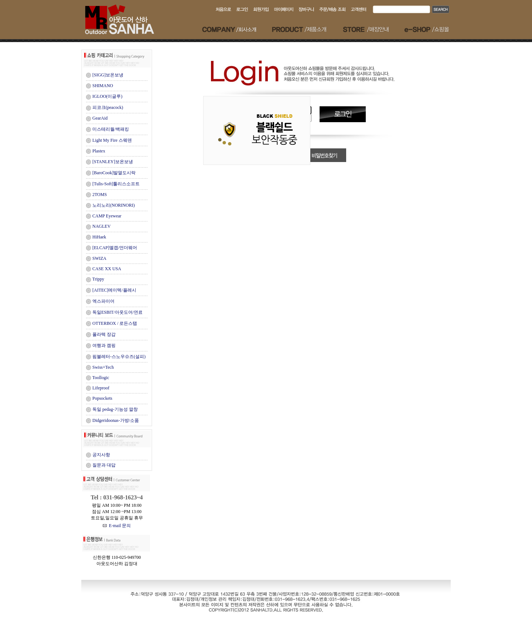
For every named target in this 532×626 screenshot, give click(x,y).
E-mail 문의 (117, 525)
